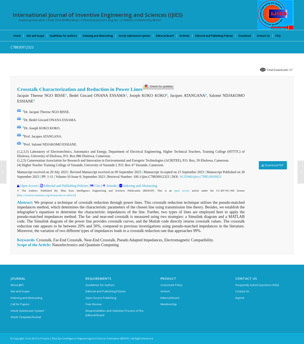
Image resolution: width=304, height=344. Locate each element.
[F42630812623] (3, 172)
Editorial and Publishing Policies (65, 186)
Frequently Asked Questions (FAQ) (257, 285)
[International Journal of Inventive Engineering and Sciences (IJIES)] (275, 15)
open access (181, 190)
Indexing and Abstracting (139, 186)
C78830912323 (22, 47)
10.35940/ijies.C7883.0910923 (200, 176)
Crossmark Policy (171, 285)
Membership (168, 304)
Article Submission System (27, 311)
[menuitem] (17, 35)
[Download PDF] (273, 165)
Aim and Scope (20, 291)
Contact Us (242, 291)
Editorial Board (169, 298)
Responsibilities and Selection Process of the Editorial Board (115, 313)
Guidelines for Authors (100, 285)
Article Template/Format (26, 317)
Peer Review (94, 304)
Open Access (28, 186)
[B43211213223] (300, 172)
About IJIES (17, 285)
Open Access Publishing (101, 298)
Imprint (239, 298)
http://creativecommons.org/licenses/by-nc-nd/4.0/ (46, 195)
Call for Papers (20, 304)
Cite (97, 186)
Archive (165, 291)
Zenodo (111, 186)
